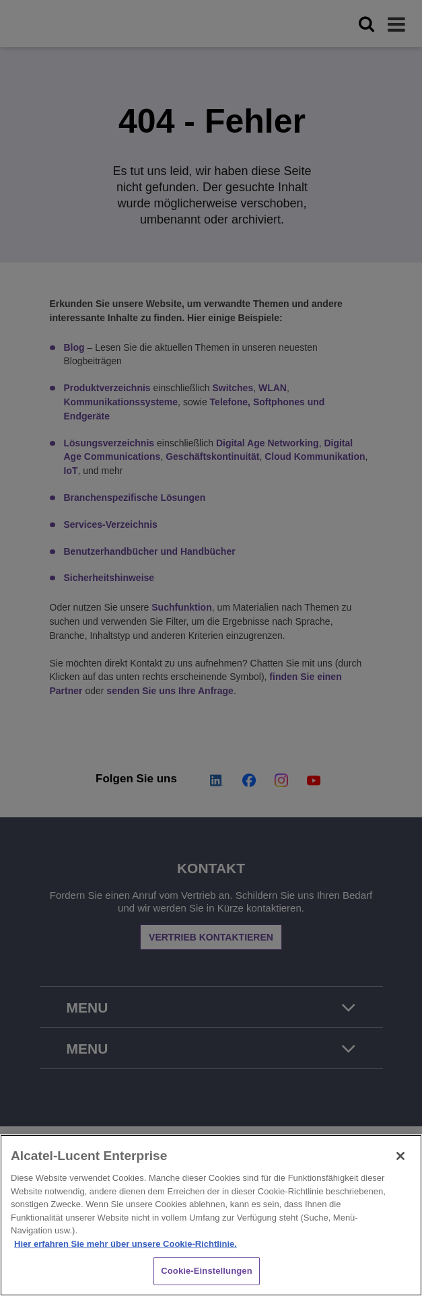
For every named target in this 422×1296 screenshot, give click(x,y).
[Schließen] (400, 1156)
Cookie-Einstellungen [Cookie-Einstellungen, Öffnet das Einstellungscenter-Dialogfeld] (206, 1271)
